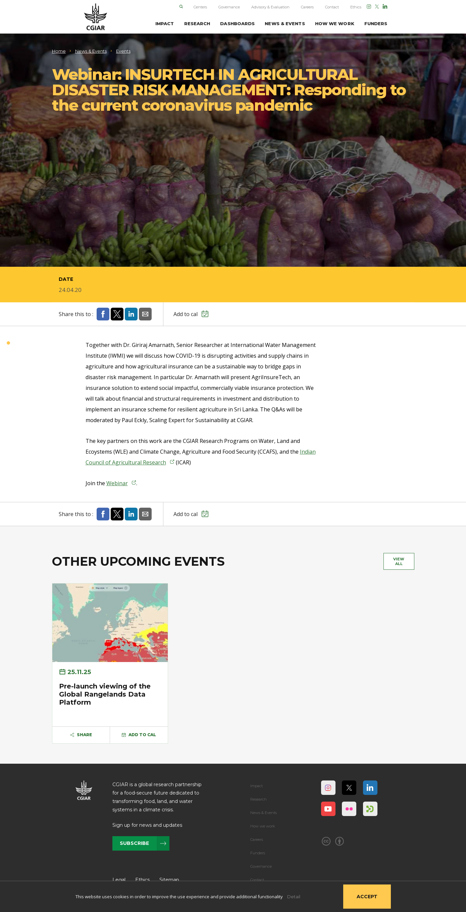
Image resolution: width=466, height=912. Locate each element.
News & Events (263, 812)
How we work (262, 826)
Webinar (117, 483)
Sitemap (169, 880)
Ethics (355, 7)
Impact (256, 785)
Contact (332, 7)
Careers (307, 7)
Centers (200, 7)
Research (258, 799)
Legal (118, 880)
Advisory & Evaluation (270, 7)
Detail (293, 896)
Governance (229, 7)
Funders (257, 853)
